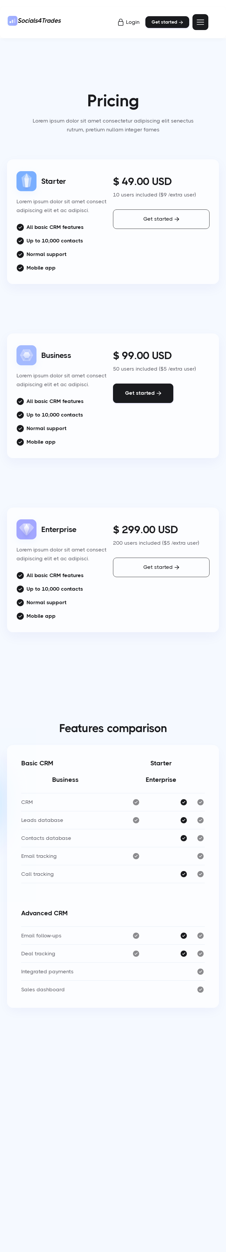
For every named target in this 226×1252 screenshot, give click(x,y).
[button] (200, 22)
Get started (167, 22)
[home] (35, 22)
